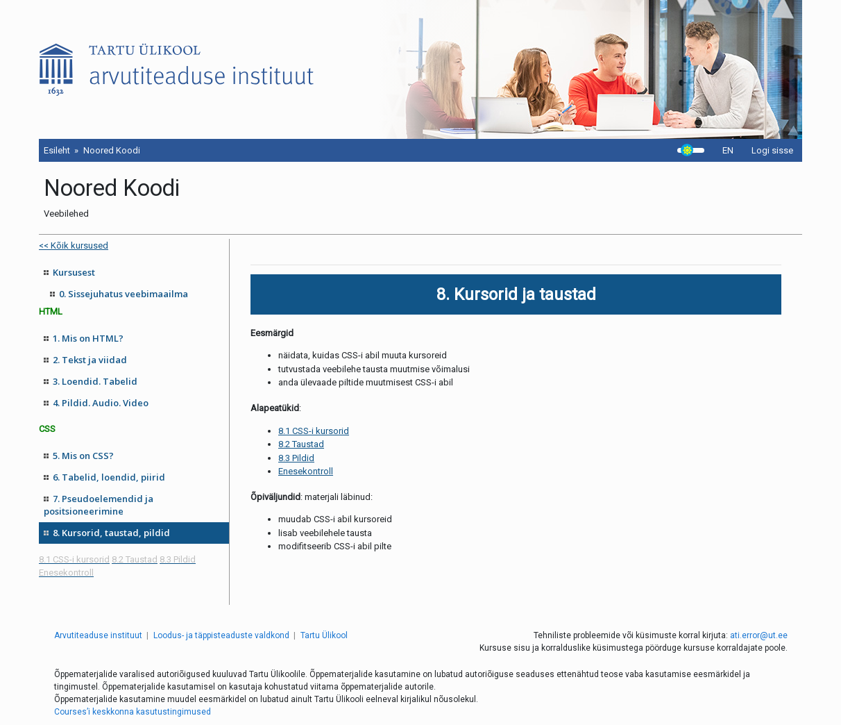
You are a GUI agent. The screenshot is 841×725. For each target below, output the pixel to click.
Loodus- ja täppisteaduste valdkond (221, 635)
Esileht (57, 150)
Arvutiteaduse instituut (98, 635)
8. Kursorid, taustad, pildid (111, 532)
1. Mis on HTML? (88, 338)
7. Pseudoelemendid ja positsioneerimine (99, 504)
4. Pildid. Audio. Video (100, 403)
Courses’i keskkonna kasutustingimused (132, 712)
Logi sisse (772, 150)
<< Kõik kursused (73, 245)
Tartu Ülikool (324, 635)
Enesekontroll (305, 471)
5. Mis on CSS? (83, 455)
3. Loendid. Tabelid (95, 381)
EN (727, 150)
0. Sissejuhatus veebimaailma (123, 294)
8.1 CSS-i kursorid (313, 431)
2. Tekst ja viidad (90, 359)
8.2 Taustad (301, 444)
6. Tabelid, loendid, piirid (109, 477)
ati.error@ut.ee (759, 635)
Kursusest (74, 272)
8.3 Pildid (296, 458)
